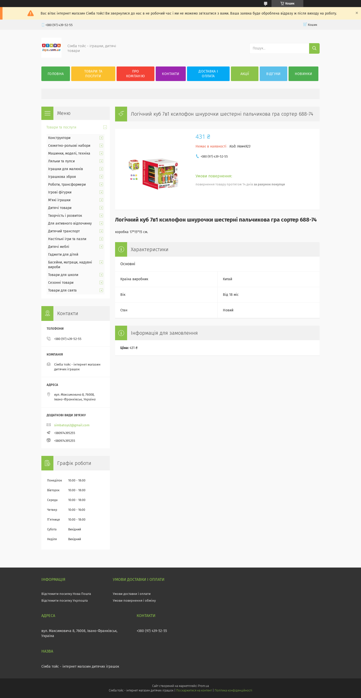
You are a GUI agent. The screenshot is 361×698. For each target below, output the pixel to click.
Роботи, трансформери (67, 184)
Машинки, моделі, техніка (69, 153)
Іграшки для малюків (65, 169)
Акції (244, 74)
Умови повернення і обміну (134, 600)
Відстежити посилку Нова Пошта (66, 594)
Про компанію (135, 73)
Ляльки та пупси (61, 161)
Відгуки (273, 74)
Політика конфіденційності (233, 690)
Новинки (303, 74)
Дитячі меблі (58, 247)
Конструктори (59, 138)
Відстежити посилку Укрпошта (64, 600)
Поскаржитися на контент (194, 690)
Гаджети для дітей (63, 254)
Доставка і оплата (208, 73)
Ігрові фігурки (59, 192)
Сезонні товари (60, 283)
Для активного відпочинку (70, 223)
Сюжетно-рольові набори (69, 146)
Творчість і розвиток (65, 216)
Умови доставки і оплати (132, 594)
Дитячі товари (59, 208)
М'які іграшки (59, 200)
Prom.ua (203, 686)
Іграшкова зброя (62, 177)
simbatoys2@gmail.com (71, 425)
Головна (56, 74)
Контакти (170, 74)
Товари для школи (63, 275)
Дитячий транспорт (64, 231)
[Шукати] (314, 48)
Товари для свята (62, 290)
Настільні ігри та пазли (67, 239)
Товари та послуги (93, 73)
